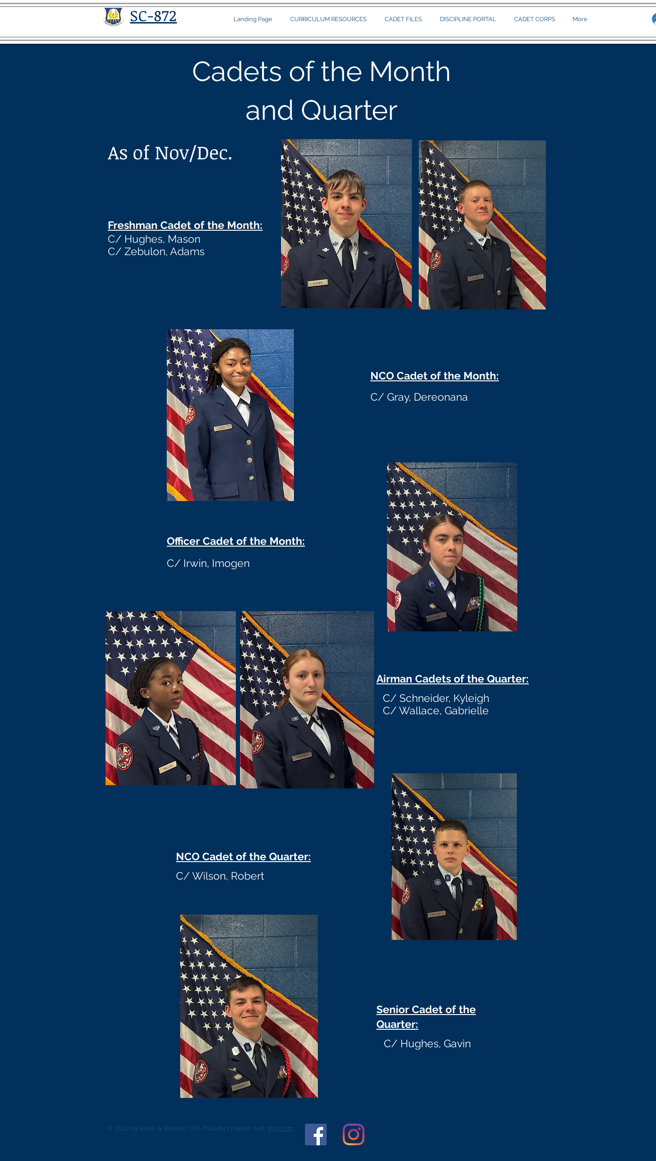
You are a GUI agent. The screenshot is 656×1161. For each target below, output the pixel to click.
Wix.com (281, 1128)
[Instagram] (353, 1134)
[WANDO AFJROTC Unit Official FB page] (316, 1134)
